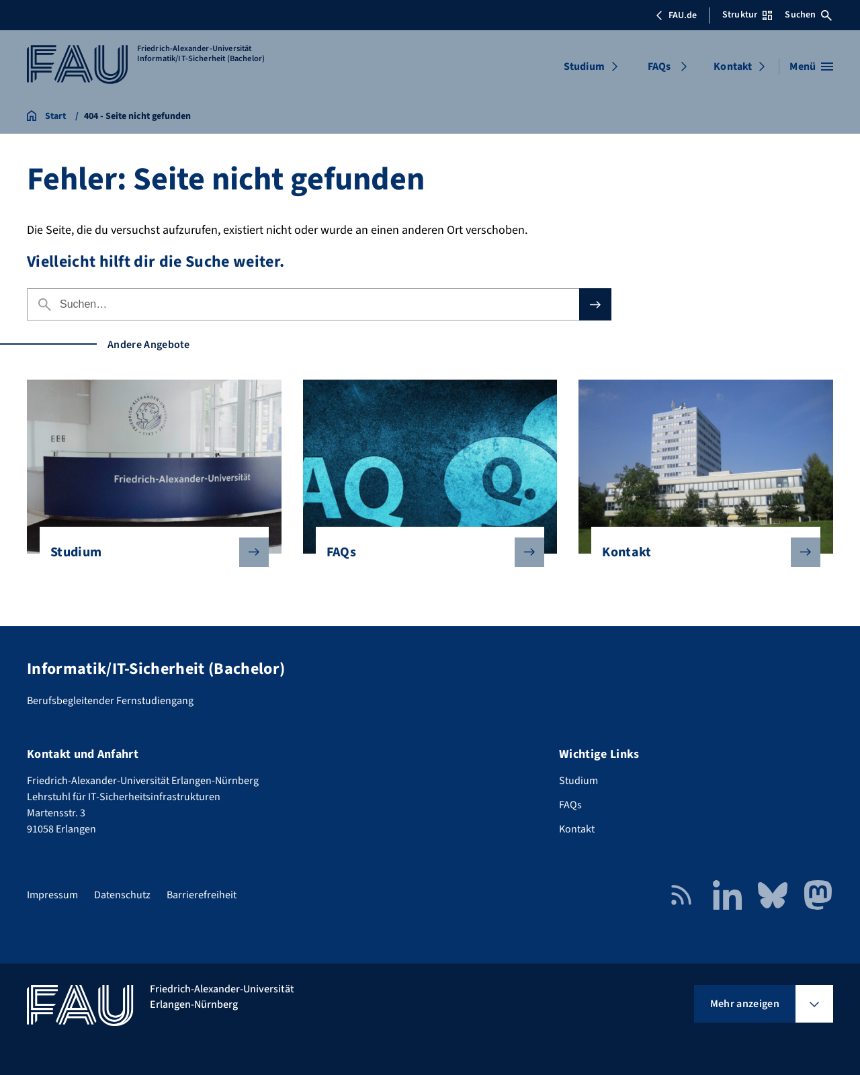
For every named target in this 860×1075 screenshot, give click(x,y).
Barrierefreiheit (201, 895)
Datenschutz (122, 895)
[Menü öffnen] (811, 66)
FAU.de (676, 15)
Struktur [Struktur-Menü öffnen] (747, 15)
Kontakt (733, 66)
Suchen (808, 15)
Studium (584, 66)
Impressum (52, 895)
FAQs (659, 66)
